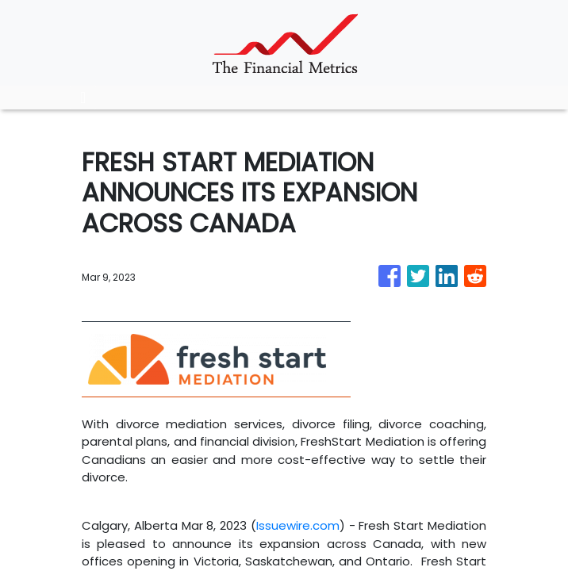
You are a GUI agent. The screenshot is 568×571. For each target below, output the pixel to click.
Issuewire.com (298, 525)
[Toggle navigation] (83, 97)
